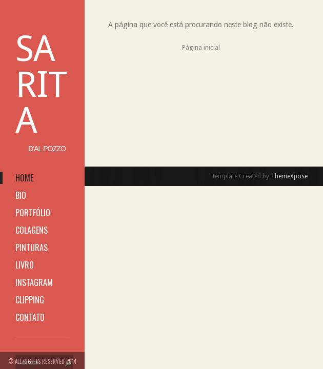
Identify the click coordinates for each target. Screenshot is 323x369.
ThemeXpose (289, 176)
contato (30, 317)
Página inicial (201, 47)
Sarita (41, 84)
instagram (34, 282)
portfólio (32, 213)
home (24, 178)
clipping (29, 300)
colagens (31, 230)
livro (24, 265)
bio (20, 195)
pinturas (31, 247)
